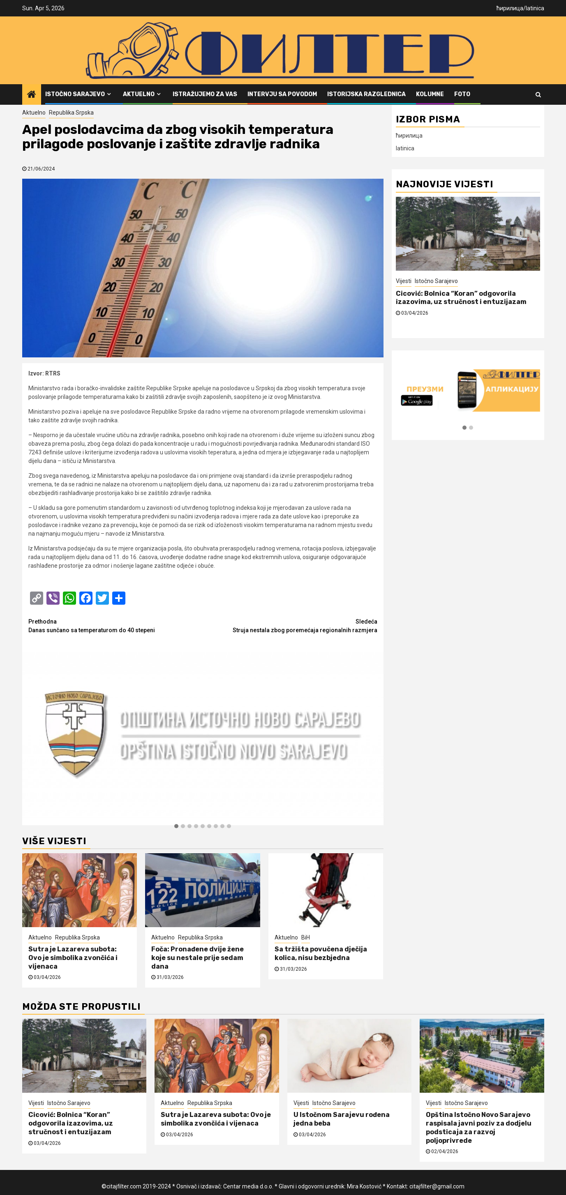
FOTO (462, 94)
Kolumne (430, 94)
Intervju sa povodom (282, 94)
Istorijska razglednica (366, 94)
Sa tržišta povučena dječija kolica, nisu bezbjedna (321, 953)
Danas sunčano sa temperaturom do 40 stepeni (115, 625)
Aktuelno (139, 94)
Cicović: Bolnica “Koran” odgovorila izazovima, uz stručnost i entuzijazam (461, 298)
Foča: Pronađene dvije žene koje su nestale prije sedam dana (197, 957)
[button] (176, 826)
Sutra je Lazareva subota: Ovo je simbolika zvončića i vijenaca (73, 957)
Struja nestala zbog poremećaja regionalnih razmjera (290, 625)
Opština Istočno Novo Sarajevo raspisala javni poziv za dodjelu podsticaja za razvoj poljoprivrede (478, 1127)
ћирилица (510, 8)
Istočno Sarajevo (75, 94)
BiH (305, 937)
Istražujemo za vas (205, 94)
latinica (535, 8)
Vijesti (403, 281)
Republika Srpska (71, 112)
